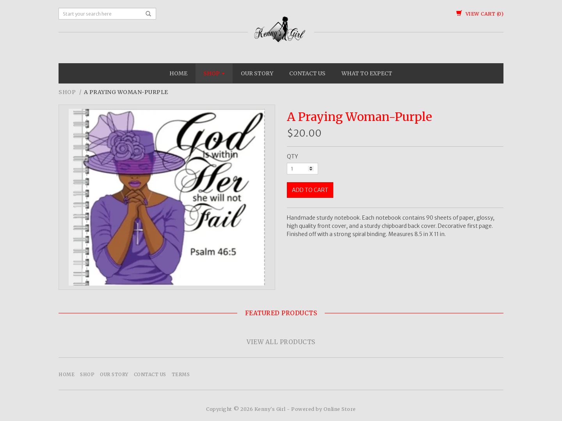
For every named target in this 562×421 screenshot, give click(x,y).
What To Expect (366, 73)
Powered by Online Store (323, 409)
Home (178, 73)
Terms (181, 374)
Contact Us (307, 73)
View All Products (281, 342)
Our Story (257, 73)
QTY (292, 156)
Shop (214, 73)
